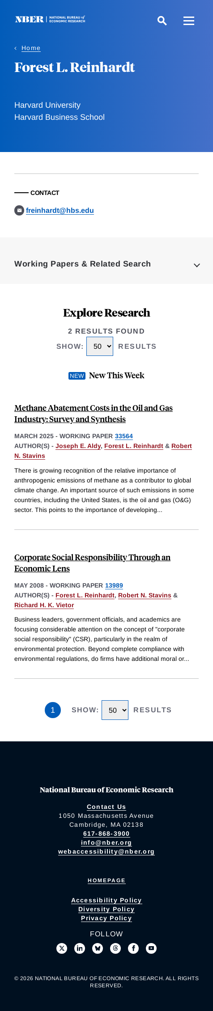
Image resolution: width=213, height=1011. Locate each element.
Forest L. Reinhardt (133, 445)
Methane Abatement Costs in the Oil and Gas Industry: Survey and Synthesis (93, 413)
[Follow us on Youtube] (151, 948)
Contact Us (107, 806)
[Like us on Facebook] (133, 948)
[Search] (162, 20)
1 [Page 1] (53, 710)
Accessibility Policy (106, 900)
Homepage (107, 880)
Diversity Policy (106, 909)
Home (31, 47)
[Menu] (189, 20)
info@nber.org (106, 842)
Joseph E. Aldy (78, 445)
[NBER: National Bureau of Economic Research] (51, 20)
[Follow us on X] (61, 948)
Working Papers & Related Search (82, 263)
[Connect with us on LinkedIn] (79, 948)
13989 (114, 585)
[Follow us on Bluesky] (97, 948)
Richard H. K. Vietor (44, 605)
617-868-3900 (106, 833)
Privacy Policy (106, 918)
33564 (124, 436)
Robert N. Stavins (144, 595)
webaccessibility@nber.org (106, 851)
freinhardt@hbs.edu (60, 210)
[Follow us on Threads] (115, 948)
